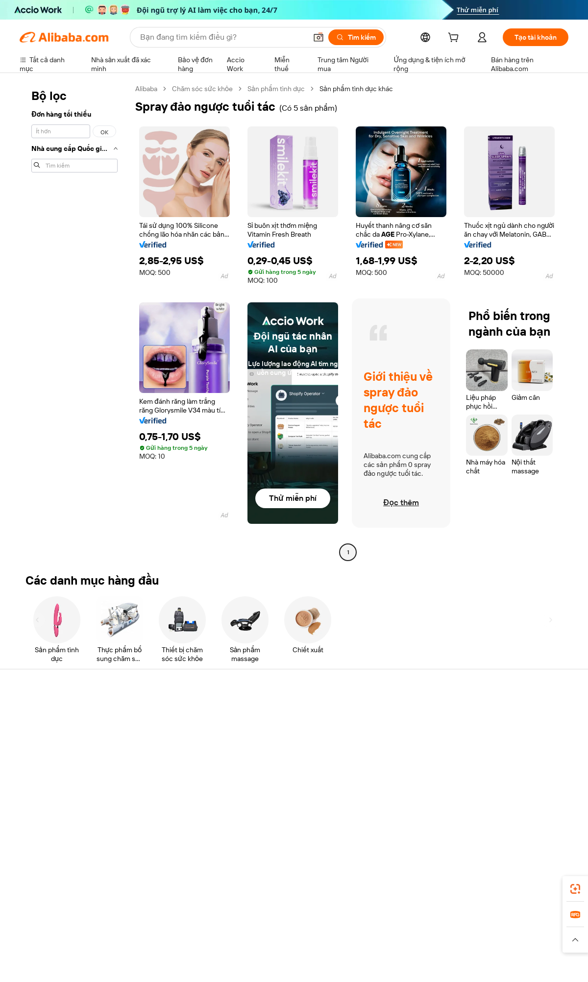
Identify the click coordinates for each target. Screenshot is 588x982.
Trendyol (411, 929)
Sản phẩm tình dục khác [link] (356, 89)
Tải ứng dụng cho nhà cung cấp (406, 808)
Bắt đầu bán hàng (384, 725)
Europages (449, 929)
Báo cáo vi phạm (45, 788)
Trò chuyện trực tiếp (51, 732)
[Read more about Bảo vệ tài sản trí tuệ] (300, 944)
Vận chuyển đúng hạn (165, 762)
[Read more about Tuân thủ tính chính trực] (532, 944)
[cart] (455, 39)
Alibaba (146, 89)
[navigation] (74, 321)
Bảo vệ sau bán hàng (163, 781)
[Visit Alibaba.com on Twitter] (504, 809)
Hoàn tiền (34, 770)
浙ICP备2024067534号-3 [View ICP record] (531, 963)
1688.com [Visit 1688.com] (180, 929)
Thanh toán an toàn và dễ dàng (178, 725)
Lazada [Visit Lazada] (307, 929)
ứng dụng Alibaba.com (387, 886)
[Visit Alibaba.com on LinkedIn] (489, 809)
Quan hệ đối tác (382, 789)
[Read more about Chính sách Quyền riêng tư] (379, 944)
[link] (575, 889)
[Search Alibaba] (222, 37)
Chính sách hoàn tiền (164, 743)
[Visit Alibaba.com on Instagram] (518, 809)
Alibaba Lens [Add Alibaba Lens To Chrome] (59, 886)
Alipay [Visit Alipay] (279, 929)
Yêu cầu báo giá (268, 725)
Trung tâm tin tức (496, 751)
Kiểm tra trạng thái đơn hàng (63, 751)
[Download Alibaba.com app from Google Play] (535, 886)
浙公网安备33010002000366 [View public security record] (433, 963)
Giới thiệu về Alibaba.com (508, 714)
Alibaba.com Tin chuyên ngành (291, 781)
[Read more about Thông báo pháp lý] (119, 944)
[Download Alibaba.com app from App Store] (463, 886)
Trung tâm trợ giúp (47, 714)
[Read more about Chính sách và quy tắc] (51, 944)
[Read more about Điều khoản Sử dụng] (458, 944)
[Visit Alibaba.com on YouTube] (533, 809)
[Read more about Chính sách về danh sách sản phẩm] (208, 944)
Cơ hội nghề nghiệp (500, 770)
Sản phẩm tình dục (276, 89)
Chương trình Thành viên (282, 743)
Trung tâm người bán (389, 743)
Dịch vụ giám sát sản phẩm (173, 799)
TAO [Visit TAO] (383, 929)
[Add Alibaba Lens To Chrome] (161, 886)
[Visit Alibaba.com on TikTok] (548, 809)
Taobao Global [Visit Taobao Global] (347, 929)
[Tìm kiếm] (356, 37)
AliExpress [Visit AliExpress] (141, 929)
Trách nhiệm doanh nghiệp (510, 732)
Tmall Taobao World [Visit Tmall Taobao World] (232, 929)
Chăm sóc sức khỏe (202, 89)
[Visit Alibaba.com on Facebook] (474, 809)
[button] (318, 37)
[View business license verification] (378, 963)
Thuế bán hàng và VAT (278, 762)
